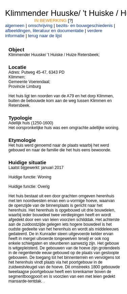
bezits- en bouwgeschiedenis (84, 25)
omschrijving (40, 25)
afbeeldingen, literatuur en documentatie (44, 30)
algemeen (14, 25)
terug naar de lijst (45, 35)
